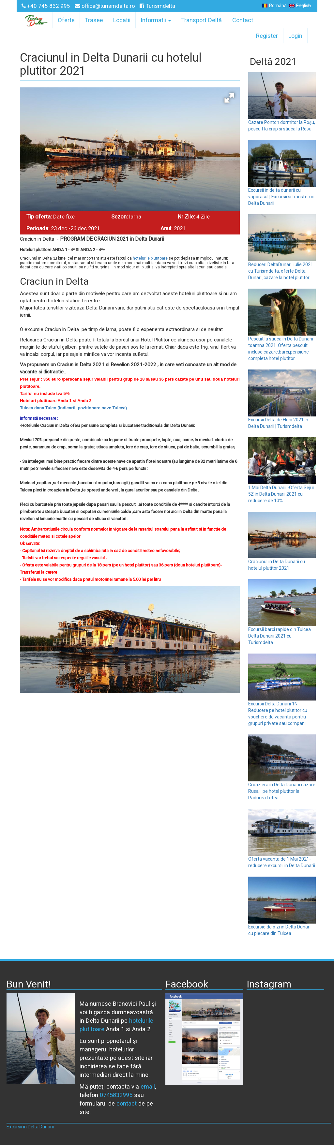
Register (267, 35)
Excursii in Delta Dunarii (30, 1126)
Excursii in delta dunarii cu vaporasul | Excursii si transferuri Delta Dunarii (281, 197)
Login (295, 35)
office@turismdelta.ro (105, 6)
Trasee (94, 20)
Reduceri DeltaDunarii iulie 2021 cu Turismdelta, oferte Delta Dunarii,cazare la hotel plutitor (280, 271)
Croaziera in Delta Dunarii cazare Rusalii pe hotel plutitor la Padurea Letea (281, 791)
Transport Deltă (201, 20)
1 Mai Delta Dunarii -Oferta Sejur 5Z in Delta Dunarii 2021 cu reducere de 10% (281, 494)
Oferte (66, 20)
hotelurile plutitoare (150, 258)
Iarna (135, 216)
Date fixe (64, 216)
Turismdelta (157, 6)
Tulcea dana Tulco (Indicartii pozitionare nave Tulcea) (73, 407)
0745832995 (116, 1095)
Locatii (121, 20)
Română (274, 5)
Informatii (156, 20)
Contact (242, 20)
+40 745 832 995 (46, 6)
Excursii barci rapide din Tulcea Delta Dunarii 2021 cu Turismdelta (279, 636)
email (148, 1086)
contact (126, 1103)
